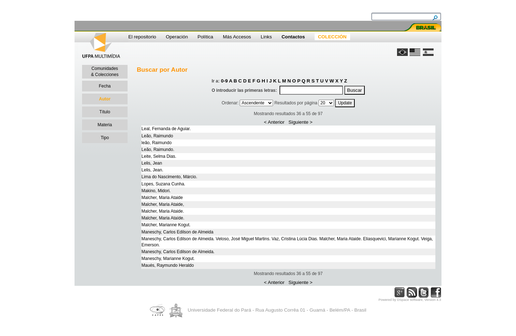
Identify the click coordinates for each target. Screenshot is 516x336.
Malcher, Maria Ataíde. (163, 218)
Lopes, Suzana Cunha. (163, 183)
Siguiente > (300, 122)
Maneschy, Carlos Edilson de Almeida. (178, 251)
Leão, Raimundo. (158, 149)
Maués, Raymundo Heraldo (168, 265)
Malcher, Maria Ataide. (163, 211)
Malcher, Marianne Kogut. (166, 224)
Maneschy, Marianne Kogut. (168, 258)
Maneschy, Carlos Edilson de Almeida (178, 232)
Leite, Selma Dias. (159, 156)
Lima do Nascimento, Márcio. (169, 176)
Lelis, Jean (152, 163)
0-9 (224, 81)
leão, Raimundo (157, 142)
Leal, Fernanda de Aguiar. (166, 128)
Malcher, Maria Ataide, (163, 204)
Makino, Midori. (156, 190)
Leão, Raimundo (157, 135)
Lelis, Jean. (152, 169)
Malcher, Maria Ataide (162, 197)
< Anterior (274, 122)
